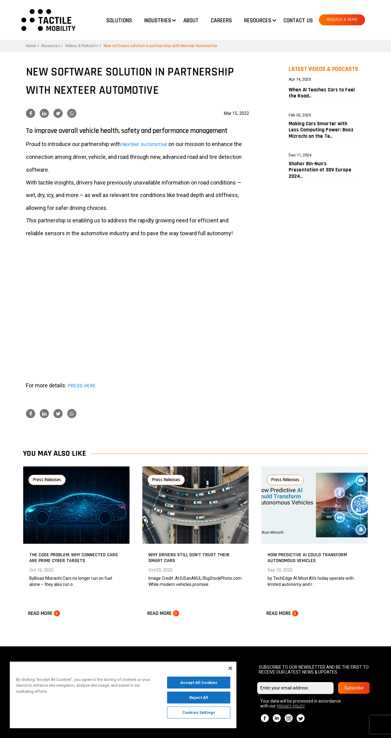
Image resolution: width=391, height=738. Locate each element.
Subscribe (354, 687)
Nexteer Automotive (144, 144)
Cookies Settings (198, 712)
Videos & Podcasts (81, 46)
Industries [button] (157, 20)
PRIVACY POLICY (291, 706)
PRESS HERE (82, 385)
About (191, 20)
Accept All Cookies (198, 682)
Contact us (298, 20)
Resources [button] (257, 20)
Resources (51, 46)
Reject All (198, 697)
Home (31, 46)
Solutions (119, 20)
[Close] (230, 668)
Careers (221, 20)
